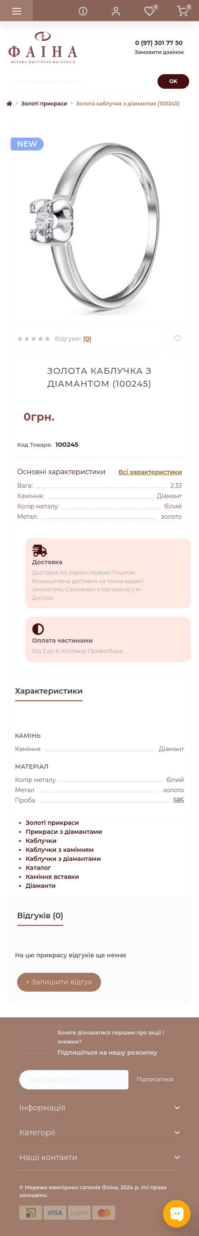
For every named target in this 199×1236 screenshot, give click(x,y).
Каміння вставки (52, 877)
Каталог (38, 868)
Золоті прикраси (44, 103)
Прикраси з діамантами (64, 832)
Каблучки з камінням (60, 850)
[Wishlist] (177, 339)
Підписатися (155, 1079)
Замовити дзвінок (159, 52)
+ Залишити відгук (59, 982)
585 (178, 800)
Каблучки (41, 841)
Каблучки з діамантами (63, 859)
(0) (87, 339)
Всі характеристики (150, 472)
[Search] (173, 81)
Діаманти (41, 886)
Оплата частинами (62, 640)
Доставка (47, 562)
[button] (116, 10)
